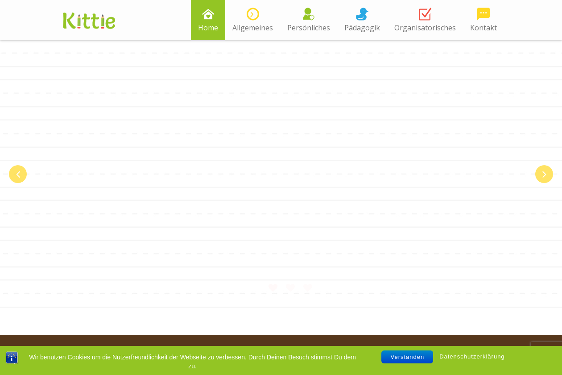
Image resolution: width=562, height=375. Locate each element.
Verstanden (407, 357)
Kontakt (483, 28)
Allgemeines (252, 28)
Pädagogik (362, 28)
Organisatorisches (425, 28)
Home (208, 28)
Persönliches (308, 28)
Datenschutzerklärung (471, 356)
